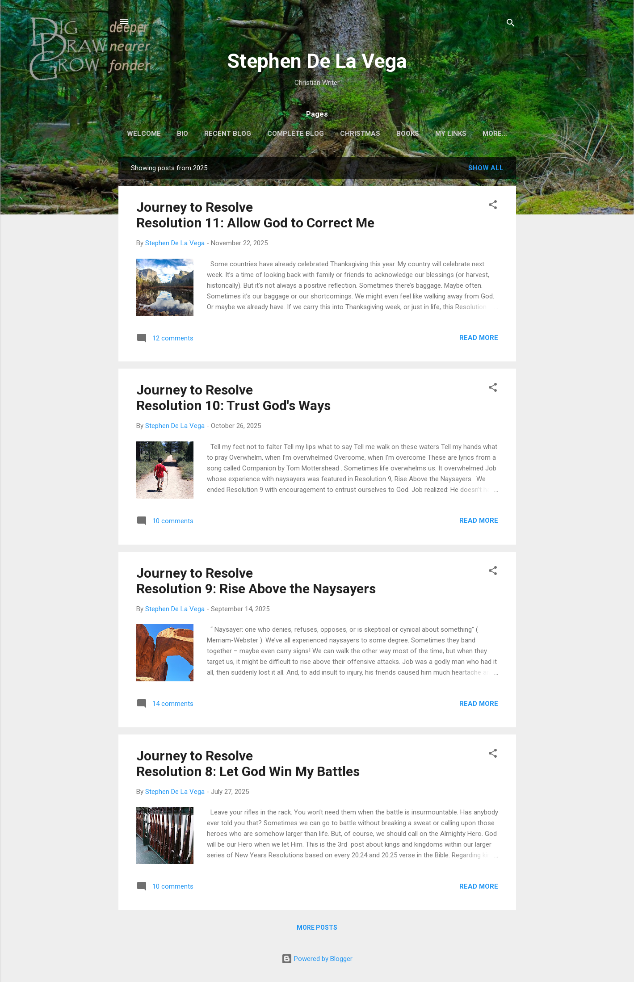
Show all (486, 170)
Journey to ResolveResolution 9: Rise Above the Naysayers (256, 582)
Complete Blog (294, 134)
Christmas (359, 134)
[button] (492, 208)
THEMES (495, 134)
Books (406, 134)
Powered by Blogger (317, 959)
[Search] (510, 24)
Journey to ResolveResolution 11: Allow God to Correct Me (255, 216)
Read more (478, 340)
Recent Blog (226, 134)
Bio (181, 134)
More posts (317, 929)
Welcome (143, 134)
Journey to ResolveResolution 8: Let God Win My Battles (248, 765)
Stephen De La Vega (317, 61)
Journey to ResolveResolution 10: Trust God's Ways (233, 399)
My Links (449, 134)
